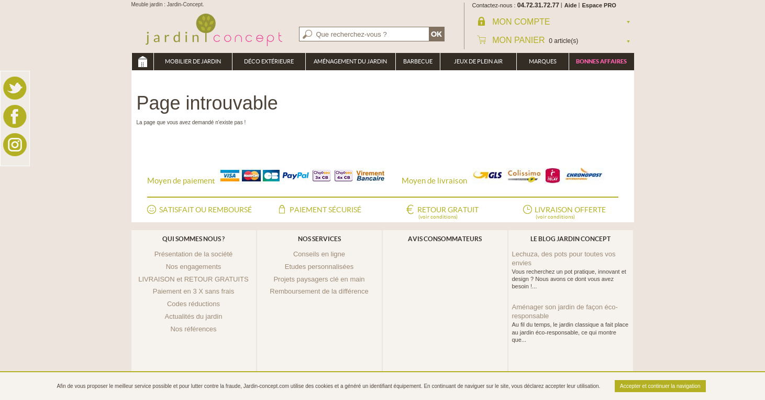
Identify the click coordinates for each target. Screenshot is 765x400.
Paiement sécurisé (325, 210)
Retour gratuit (448, 213)
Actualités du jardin (194, 316)
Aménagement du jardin (350, 61)
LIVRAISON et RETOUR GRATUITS (193, 279)
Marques (543, 61)
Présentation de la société (193, 254)
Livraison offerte (570, 213)
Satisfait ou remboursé (205, 210)
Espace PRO (599, 5)
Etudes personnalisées (319, 267)
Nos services (319, 238)
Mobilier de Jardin (193, 61)
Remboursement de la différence (319, 291)
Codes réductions (193, 304)
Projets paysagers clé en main (318, 279)
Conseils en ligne (319, 254)
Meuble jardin (142, 61)
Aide (570, 5)
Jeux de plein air (478, 61)
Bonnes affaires (601, 61)
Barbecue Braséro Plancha (418, 64)
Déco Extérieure (269, 61)
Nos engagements (193, 267)
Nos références (193, 329)
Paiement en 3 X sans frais (193, 291)
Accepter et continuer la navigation (660, 386)
